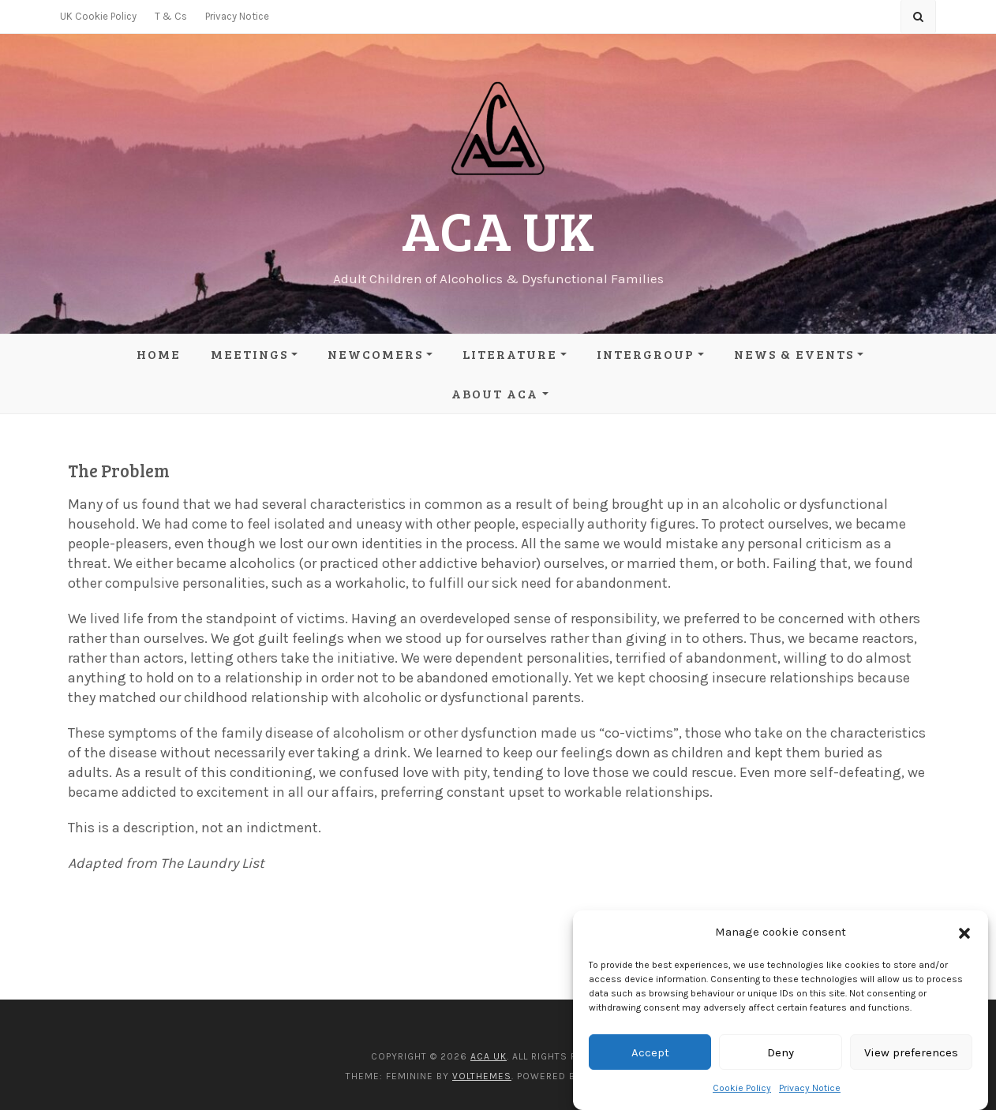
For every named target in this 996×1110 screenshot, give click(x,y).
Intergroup (646, 354)
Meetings (249, 354)
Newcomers (375, 354)
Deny (780, 1052)
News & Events (794, 354)
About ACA (494, 393)
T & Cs (171, 16)
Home (159, 354)
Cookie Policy (742, 1087)
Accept (650, 1052)
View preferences (911, 1052)
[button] (964, 932)
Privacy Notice (810, 1087)
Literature (509, 354)
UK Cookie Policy (98, 16)
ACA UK (498, 229)
